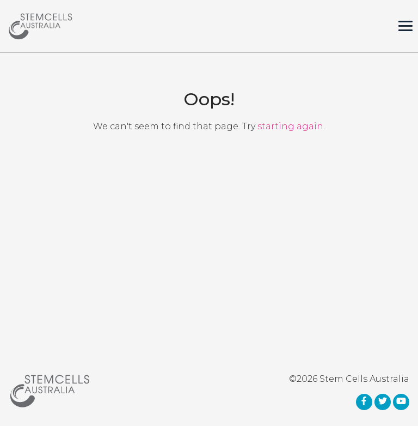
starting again (290, 126)
